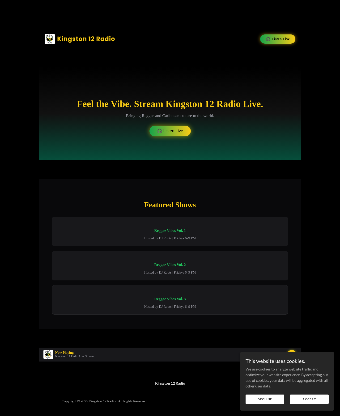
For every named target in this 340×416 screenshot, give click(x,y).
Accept (309, 399)
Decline (265, 399)
